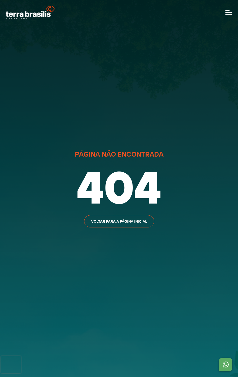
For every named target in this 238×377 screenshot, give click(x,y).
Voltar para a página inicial (119, 221)
